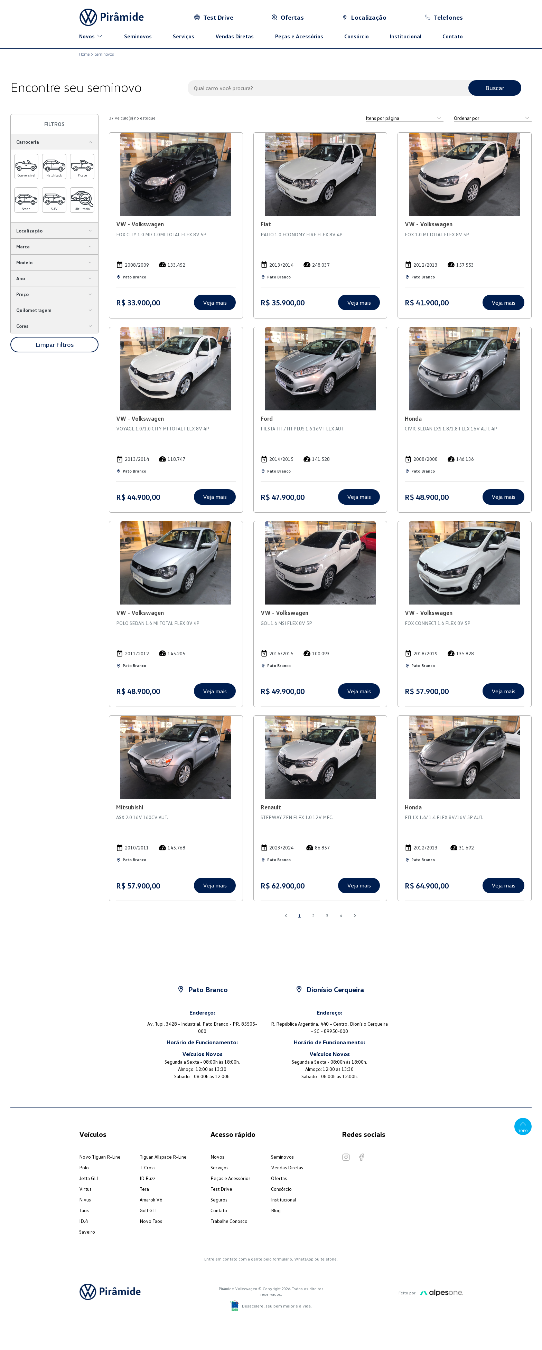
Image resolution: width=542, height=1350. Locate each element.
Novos (217, 1157)
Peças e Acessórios (299, 36)
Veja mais (215, 302)
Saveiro (87, 1232)
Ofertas (279, 1178)
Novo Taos (151, 1221)
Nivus (85, 1199)
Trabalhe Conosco (229, 1221)
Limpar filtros (55, 344)
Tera (144, 1189)
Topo (523, 1126)
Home (84, 54)
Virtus (85, 1189)
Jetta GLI (88, 1178)
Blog (276, 1210)
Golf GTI (148, 1210)
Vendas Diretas (234, 36)
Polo (84, 1167)
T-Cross (148, 1167)
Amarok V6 (151, 1199)
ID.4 (83, 1221)
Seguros (219, 1199)
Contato (452, 36)
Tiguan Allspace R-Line (163, 1157)
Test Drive (221, 1189)
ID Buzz (147, 1178)
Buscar (494, 88)
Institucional (405, 36)
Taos (84, 1210)
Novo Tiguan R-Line (100, 1157)
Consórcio (356, 36)
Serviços (183, 36)
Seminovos (138, 36)
